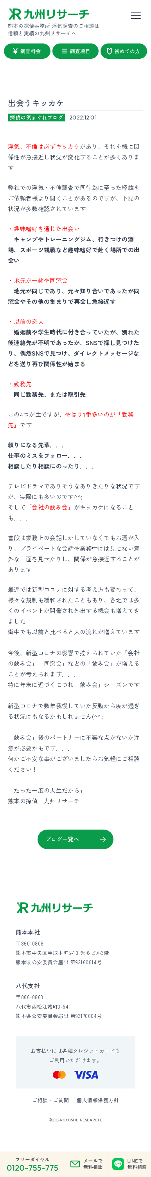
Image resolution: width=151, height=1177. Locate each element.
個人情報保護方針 (98, 1100)
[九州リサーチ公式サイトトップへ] (55, 907)
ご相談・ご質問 (50, 1100)
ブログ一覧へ (62, 839)
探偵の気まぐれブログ (36, 117)
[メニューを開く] (135, 16)
